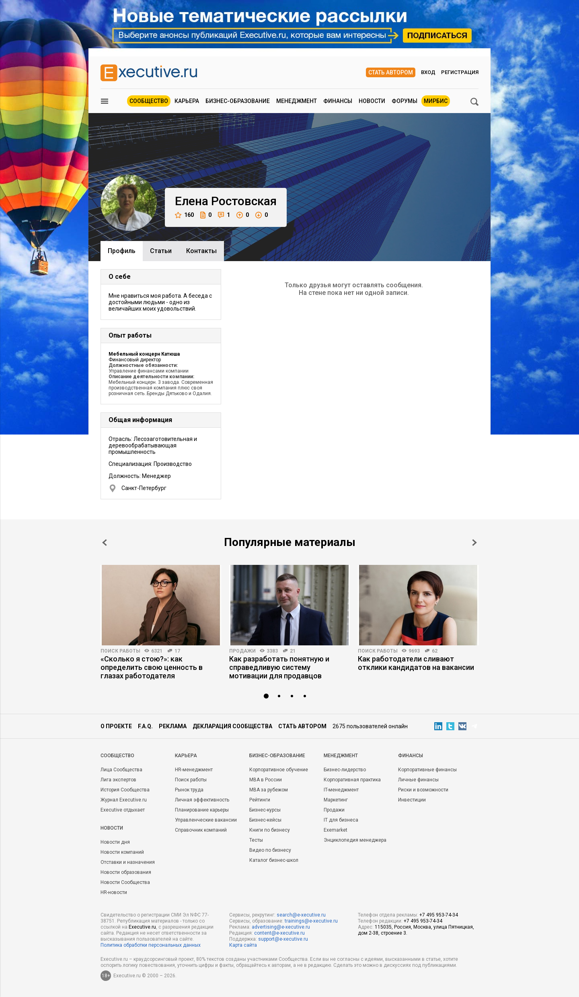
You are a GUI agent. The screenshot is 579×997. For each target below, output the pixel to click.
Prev (105, 542)
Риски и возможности (423, 790)
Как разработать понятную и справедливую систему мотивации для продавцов (279, 667)
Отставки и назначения (128, 862)
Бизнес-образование (237, 101)
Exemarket (335, 830)
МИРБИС (436, 101)
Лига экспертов (118, 780)
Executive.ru (142, 927)
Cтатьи (161, 251)
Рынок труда (189, 790)
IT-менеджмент (341, 790)
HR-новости (114, 892)
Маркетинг (336, 800)
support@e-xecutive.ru (283, 939)
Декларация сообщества (232, 726)
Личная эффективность (202, 800)
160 (184, 215)
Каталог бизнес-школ (273, 860)
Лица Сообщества (121, 769)
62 (434, 651)
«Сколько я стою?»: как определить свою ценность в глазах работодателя (152, 667)
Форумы (404, 101)
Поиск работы (120, 651)
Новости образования (126, 872)
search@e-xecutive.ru (301, 915)
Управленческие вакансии (206, 820)
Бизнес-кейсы (265, 820)
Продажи (242, 651)
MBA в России (265, 780)
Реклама (173, 726)
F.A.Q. (145, 726)
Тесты (256, 840)
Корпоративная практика (352, 780)
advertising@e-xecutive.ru (281, 927)
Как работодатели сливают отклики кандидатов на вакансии (416, 663)
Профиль (122, 251)
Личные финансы (418, 780)
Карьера (187, 101)
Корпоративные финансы (427, 769)
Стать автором (390, 72)
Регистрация (459, 72)
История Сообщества (125, 790)
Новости (372, 101)
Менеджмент (296, 101)
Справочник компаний (201, 830)
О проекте (116, 726)
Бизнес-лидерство (345, 769)
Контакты (201, 251)
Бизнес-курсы (265, 810)
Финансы (337, 101)
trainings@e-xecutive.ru (311, 921)
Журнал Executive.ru (124, 800)
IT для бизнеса (341, 820)
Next (474, 542)
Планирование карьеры (202, 810)
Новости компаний (122, 852)
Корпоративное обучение (278, 769)
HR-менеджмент (194, 769)
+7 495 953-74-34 (438, 915)
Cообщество (117, 755)
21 (293, 651)
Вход (428, 72)
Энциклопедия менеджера (355, 840)
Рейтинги (259, 800)
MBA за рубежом (268, 790)
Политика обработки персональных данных (151, 945)
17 (177, 651)
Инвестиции (412, 800)
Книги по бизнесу (269, 830)
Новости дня (115, 842)
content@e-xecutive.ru (279, 933)
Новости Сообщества (125, 882)
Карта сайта (243, 945)
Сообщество (148, 101)
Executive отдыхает (123, 810)
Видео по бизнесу (270, 850)
